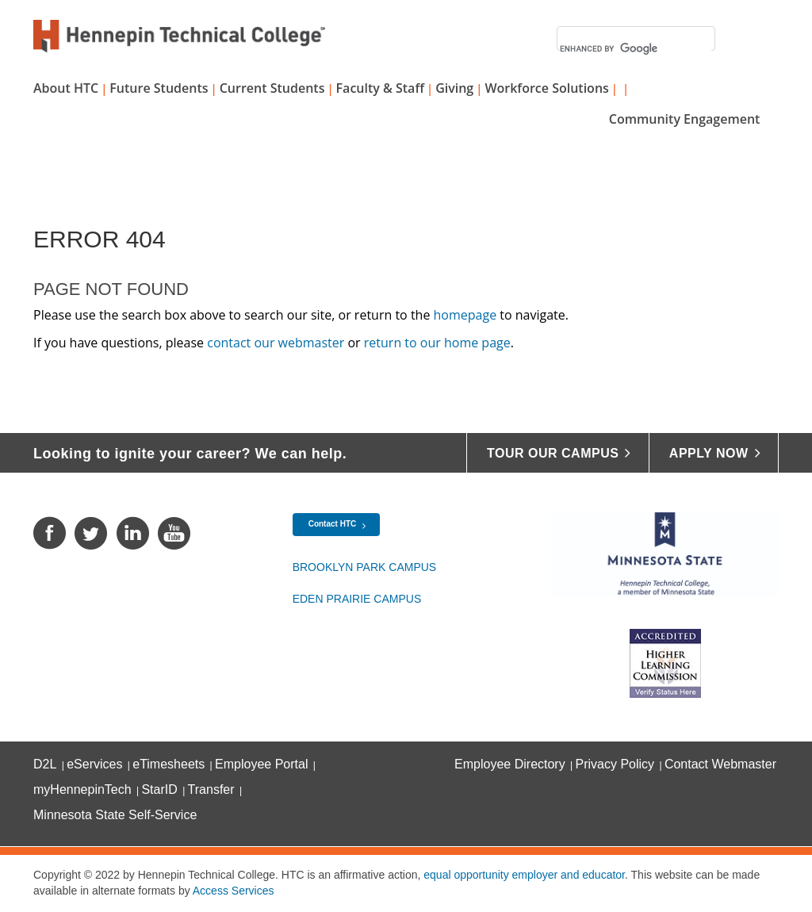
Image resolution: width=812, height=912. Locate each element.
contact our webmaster (275, 342)
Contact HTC (332, 523)
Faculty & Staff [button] (380, 88)
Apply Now (709, 453)
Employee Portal (261, 764)
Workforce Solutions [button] (546, 88)
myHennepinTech (82, 789)
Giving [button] (454, 88)
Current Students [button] (272, 88)
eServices (94, 764)
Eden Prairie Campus (357, 598)
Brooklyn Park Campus (365, 567)
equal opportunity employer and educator (524, 874)
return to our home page (437, 342)
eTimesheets (168, 764)
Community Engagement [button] (684, 119)
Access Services (233, 890)
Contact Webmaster (720, 764)
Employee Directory (509, 764)
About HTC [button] (65, 88)
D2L (44, 764)
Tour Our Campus (553, 453)
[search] (635, 48)
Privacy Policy (615, 764)
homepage (465, 315)
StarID (159, 789)
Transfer (211, 789)
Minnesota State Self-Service (115, 815)
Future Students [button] (158, 88)
